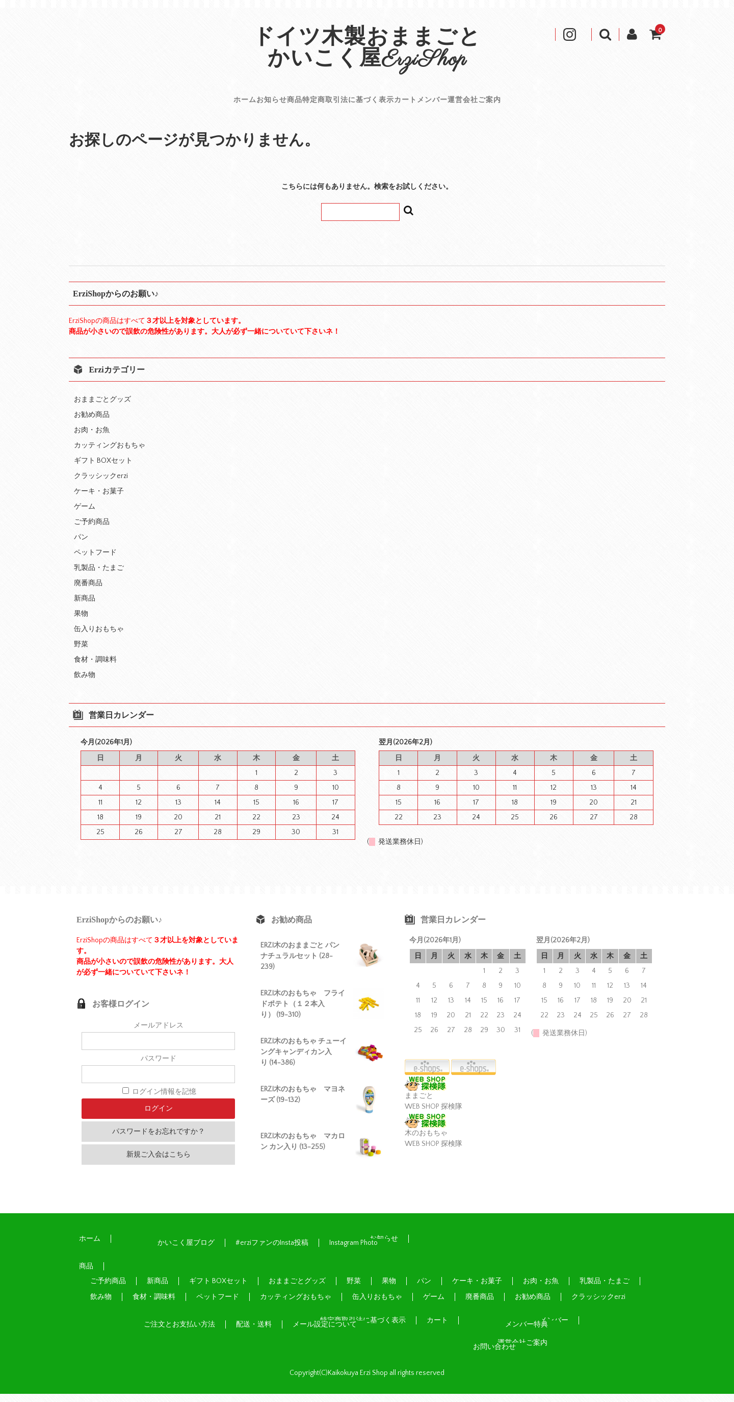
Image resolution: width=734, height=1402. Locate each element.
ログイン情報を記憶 (159, 1100)
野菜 (81, 652)
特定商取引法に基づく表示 (346, 104)
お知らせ (210, 104)
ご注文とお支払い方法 (179, 1333)
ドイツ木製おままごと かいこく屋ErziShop (378, 49)
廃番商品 (88, 591)
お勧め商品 (92, 423)
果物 (81, 622)
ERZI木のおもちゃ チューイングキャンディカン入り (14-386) (303, 1060)
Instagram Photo (353, 1251)
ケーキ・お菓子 (99, 499)
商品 (260, 104)
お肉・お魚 (92, 438)
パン (81, 545)
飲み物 (84, 683)
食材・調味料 (95, 668)
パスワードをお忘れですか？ (158, 1140)
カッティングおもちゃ (109, 453)
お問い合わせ (494, 1355)
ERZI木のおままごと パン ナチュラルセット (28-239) (299, 964)
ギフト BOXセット (103, 469)
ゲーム (84, 515)
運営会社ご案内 (562, 104)
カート (435, 104)
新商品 (84, 607)
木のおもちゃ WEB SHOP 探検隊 (433, 1141)
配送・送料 (254, 1333)
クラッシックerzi (101, 484)
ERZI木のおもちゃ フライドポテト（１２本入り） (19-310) (302, 1012)
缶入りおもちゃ (99, 637)
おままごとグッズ (102, 408)
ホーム (155, 104)
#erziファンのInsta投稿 (271, 1251)
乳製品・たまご (99, 576)
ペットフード (95, 561)
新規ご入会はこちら (158, 1163)
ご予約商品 (92, 530)
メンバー (490, 104)
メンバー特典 (526, 1333)
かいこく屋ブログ (186, 1251)
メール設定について (325, 1333)
